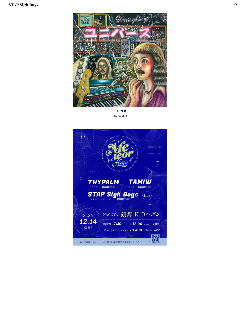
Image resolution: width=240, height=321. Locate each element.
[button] (236, 5)
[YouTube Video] (120, 285)
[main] (120, 114)
